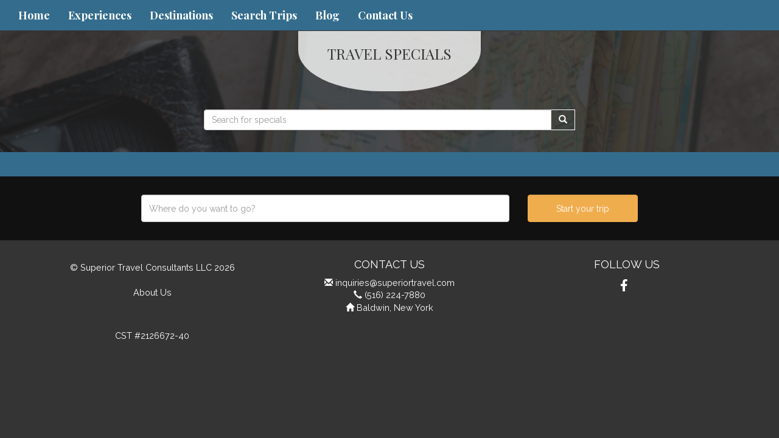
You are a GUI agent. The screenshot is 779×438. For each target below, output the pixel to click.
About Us (152, 292)
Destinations (181, 15)
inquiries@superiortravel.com (395, 282)
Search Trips (264, 15)
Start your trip (582, 209)
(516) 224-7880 (395, 295)
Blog (327, 15)
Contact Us (385, 15)
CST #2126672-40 (152, 335)
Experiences (99, 15)
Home (34, 15)
